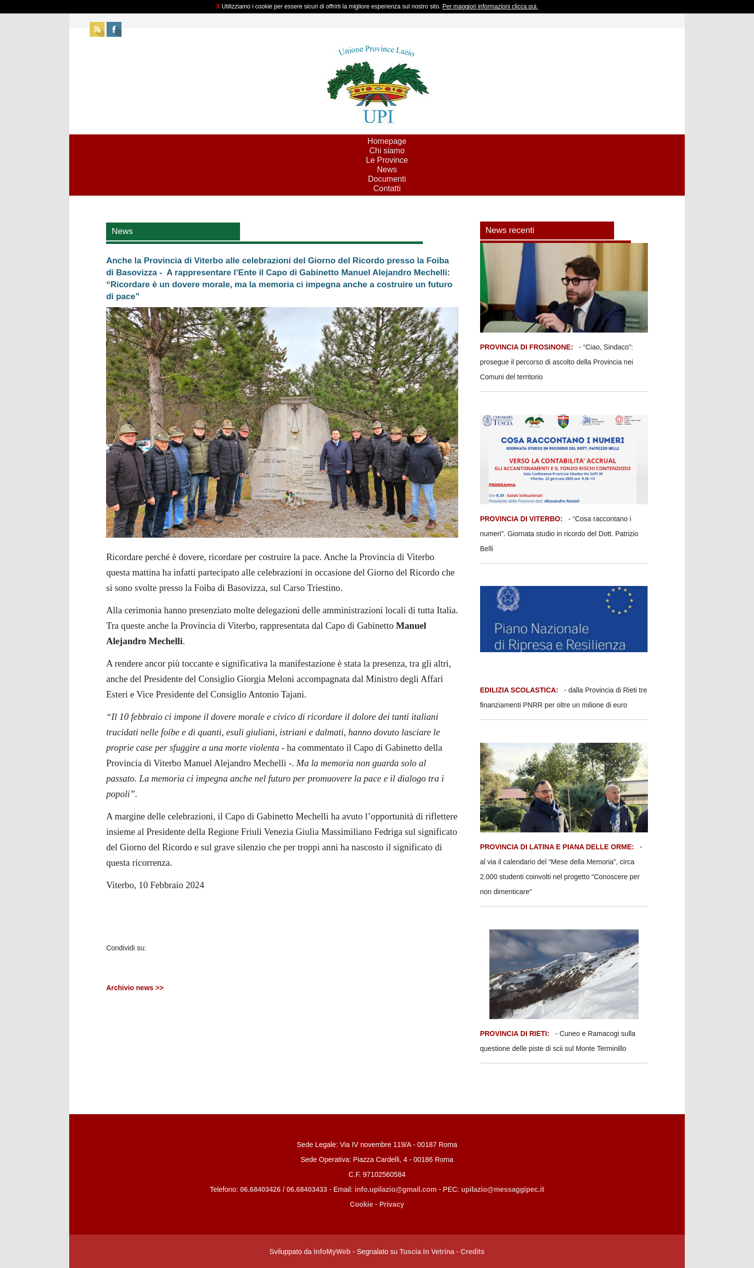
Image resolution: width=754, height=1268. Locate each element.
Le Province (387, 160)
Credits (473, 1252)
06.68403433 (306, 1189)
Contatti (386, 188)
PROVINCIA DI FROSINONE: (527, 347)
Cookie (362, 1204)
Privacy (391, 1204)
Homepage (387, 141)
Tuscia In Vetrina (426, 1252)
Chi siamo (386, 150)
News (387, 169)
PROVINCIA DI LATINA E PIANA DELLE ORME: (558, 847)
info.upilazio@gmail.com (396, 1189)
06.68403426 (261, 1189)
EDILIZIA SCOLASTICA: (519, 690)
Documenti (387, 179)
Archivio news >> (134, 988)
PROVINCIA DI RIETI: (515, 1033)
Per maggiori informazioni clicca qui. (490, 6)
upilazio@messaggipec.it (502, 1189)
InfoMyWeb (332, 1252)
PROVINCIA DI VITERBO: (521, 519)
